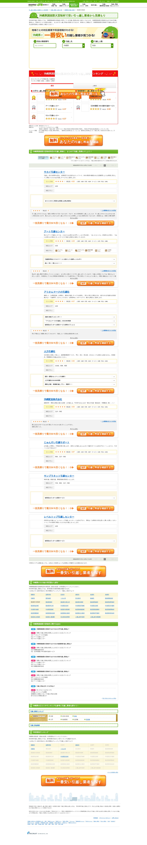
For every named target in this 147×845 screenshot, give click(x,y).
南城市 (92, 598)
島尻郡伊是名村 (109, 613)
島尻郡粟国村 (35, 613)
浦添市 (77, 594)
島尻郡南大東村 (65, 613)
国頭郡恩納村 (94, 602)
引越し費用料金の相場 (104, 5)
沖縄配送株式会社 (53, 399)
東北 (33, 824)
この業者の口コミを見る (108, 210)
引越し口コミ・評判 (84, 5)
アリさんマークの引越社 (56, 292)
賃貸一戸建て (66, 821)
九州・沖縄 (60, 824)
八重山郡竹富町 (80, 617)
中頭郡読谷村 (64, 605)
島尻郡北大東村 (80, 613)
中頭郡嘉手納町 (80, 605)
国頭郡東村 (49, 602)
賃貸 (45, 821)
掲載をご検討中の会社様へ (113, 1)
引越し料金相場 (35, 725)
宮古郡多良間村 (65, 617)
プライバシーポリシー (105, 818)
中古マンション (89, 821)
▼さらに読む (74, 218)
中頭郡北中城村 (109, 605)
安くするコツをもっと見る (108, 698)
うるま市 (63, 598)
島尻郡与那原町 (65, 609)
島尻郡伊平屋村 (94, 613)
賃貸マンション (51, 821)
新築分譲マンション (80, 821)
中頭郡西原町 (50, 609)
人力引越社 (49, 351)
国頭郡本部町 (79, 602)
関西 (49, 824)
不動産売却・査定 (44, 822)
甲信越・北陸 (41, 824)
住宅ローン (65, 822)
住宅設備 (37, 822)
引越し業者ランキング (64, 5)
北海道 (29, 824)
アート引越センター (54, 231)
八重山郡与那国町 (95, 617)
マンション (72, 821)
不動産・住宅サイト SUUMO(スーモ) (35, 821)
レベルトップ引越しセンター (59, 516)
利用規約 (95, 818)
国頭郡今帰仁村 (65, 602)
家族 (75, 716)
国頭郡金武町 (35, 605)
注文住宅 (113, 821)
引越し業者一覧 (54, 5)
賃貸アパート (59, 821)
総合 (52, 85)
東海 (46, 824)
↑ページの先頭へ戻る (112, 772)
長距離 (88, 719)
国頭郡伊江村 (50, 605)
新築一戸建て (96, 821)
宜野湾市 (48, 594)
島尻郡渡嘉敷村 (94, 609)
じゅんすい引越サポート (56, 442)
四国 (53, 824)
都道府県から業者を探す (74, 5)
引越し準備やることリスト (114, 5)
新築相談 (51, 822)
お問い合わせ (102, 1)
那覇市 (33, 594)
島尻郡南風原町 (80, 609)
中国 (56, 824)
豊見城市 (48, 598)
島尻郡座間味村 (109, 609)
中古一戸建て (103, 821)
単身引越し (94, 5)
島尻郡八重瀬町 (50, 617)
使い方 (95, 1)
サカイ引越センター (54, 172)
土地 (109, 821)
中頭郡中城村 (35, 609)
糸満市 (107, 594)
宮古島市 (78, 598)
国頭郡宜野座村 (109, 602)
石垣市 (62, 594)
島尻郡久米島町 (35, 617)
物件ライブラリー (72, 822)
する (87, 1)
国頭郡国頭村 (109, 598)
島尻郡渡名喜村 (50, 613)
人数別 (95, 85)
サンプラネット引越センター (59, 476)
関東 (36, 824)
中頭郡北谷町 (94, 605)
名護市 (92, 594)
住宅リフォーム (31, 822)
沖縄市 (33, 598)
